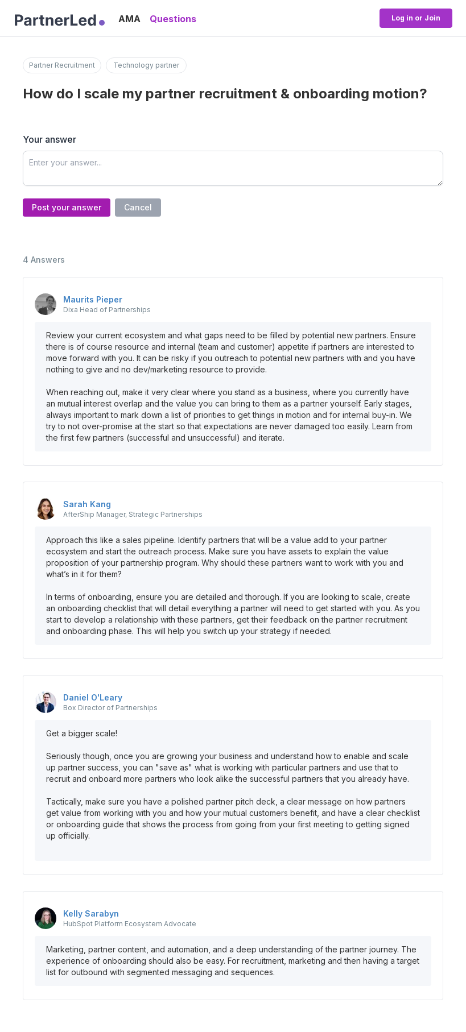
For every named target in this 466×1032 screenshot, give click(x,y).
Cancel (138, 207)
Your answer (49, 139)
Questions (173, 18)
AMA (129, 18)
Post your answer (66, 207)
